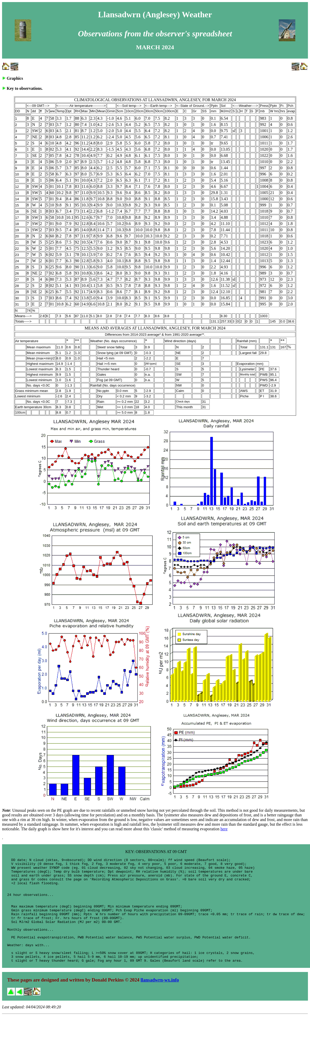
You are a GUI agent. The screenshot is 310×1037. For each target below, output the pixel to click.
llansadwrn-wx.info (160, 1000)
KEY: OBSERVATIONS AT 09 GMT (156, 851)
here (224, 829)
